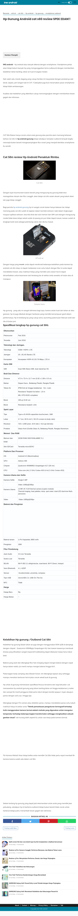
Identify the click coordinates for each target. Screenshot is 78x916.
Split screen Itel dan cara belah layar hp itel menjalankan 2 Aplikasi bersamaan (35, 847)
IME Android (43, 914)
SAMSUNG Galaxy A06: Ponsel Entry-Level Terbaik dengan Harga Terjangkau (35, 888)
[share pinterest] (49, 826)
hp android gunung (21, 212)
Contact (23, 910)
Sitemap (32, 910)
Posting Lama (69, 833)
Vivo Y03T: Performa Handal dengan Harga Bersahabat (27, 880)
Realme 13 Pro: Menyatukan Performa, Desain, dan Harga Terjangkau (32, 863)
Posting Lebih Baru (10, 833)
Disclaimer (55, 910)
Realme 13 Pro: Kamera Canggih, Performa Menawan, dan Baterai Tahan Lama (35, 855)
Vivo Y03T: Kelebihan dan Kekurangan (22, 872)
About (14, 910)
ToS (64, 910)
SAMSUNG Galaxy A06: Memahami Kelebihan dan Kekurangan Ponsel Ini (33, 896)
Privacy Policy (43, 910)
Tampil (14, 60)
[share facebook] (12, 826)
